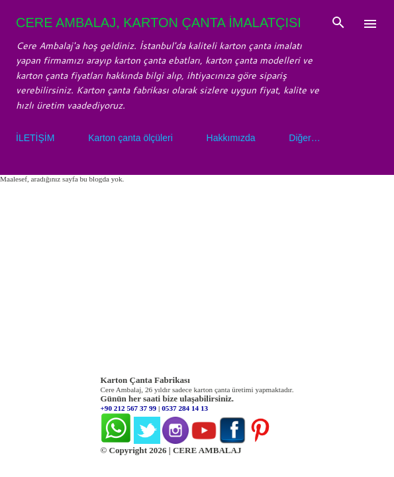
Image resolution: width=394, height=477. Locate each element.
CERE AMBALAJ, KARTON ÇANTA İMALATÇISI (158, 22)
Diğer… (304, 137)
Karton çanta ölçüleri (130, 137)
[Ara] (338, 24)
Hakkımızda (231, 137)
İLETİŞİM (35, 137)
